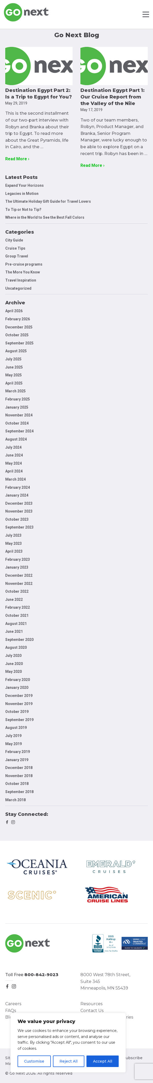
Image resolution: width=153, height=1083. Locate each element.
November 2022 (18, 583)
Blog (10, 1017)
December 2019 (18, 696)
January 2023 (16, 567)
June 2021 (14, 631)
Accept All (102, 1061)
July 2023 (13, 535)
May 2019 (13, 744)
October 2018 (17, 784)
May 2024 (13, 463)
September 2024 (19, 431)
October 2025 (17, 335)
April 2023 (14, 551)
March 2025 (15, 391)
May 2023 (13, 543)
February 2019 (17, 752)
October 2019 (17, 712)
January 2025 (16, 407)
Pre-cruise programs (23, 264)
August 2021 (16, 624)
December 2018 (18, 768)
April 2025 (14, 383)
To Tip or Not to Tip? (23, 209)
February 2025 (17, 399)
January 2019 (16, 760)
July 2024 (13, 447)
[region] (68, 1043)
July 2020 (13, 655)
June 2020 (14, 664)
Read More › (17, 158)
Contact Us (91, 1010)
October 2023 (17, 519)
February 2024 (17, 487)
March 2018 (15, 800)
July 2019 (13, 736)
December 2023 (18, 503)
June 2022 (14, 599)
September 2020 (19, 639)
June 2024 (14, 455)
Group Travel (16, 256)
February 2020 (17, 680)
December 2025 (18, 327)
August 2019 (16, 727)
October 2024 (17, 423)
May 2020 (13, 671)
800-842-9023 (41, 974)
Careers (13, 1003)
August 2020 (16, 647)
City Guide (14, 240)
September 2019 (19, 720)
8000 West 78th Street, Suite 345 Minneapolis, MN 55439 (105, 981)
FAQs (10, 1010)
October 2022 (17, 591)
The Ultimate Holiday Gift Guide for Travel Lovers (48, 201)
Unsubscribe (130, 1057)
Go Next (26, 12)
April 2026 (14, 311)
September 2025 (19, 343)
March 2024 (15, 479)
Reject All (68, 1061)
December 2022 (18, 575)
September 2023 (19, 527)
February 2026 (17, 319)
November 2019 (18, 704)
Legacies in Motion (22, 193)
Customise (34, 1061)
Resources (91, 1003)
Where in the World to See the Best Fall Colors (44, 217)
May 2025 (13, 375)
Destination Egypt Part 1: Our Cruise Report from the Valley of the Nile (112, 96)
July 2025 (13, 359)
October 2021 (17, 615)
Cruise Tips (15, 248)
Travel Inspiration (20, 280)
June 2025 (14, 367)
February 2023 (17, 559)
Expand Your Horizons (24, 185)
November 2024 (18, 415)
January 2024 (16, 495)
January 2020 (16, 687)
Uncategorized (18, 288)
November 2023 (18, 511)
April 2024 (14, 471)
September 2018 (19, 792)
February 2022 (17, 607)
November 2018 (18, 776)
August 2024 (16, 439)
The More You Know (22, 272)
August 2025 (16, 351)
